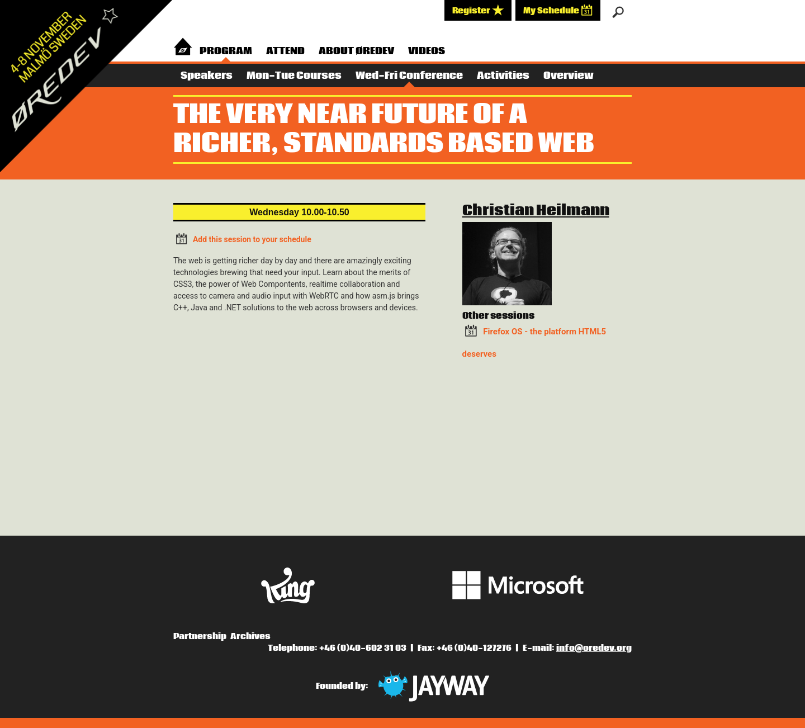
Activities (503, 75)
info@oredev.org (594, 648)
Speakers (207, 75)
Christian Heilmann (535, 210)
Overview (568, 75)
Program (226, 51)
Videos (426, 51)
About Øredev (356, 51)
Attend (285, 51)
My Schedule (558, 10)
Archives (250, 636)
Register (478, 10)
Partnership (199, 636)
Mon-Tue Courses (294, 75)
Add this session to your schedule (242, 238)
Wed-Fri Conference (409, 75)
